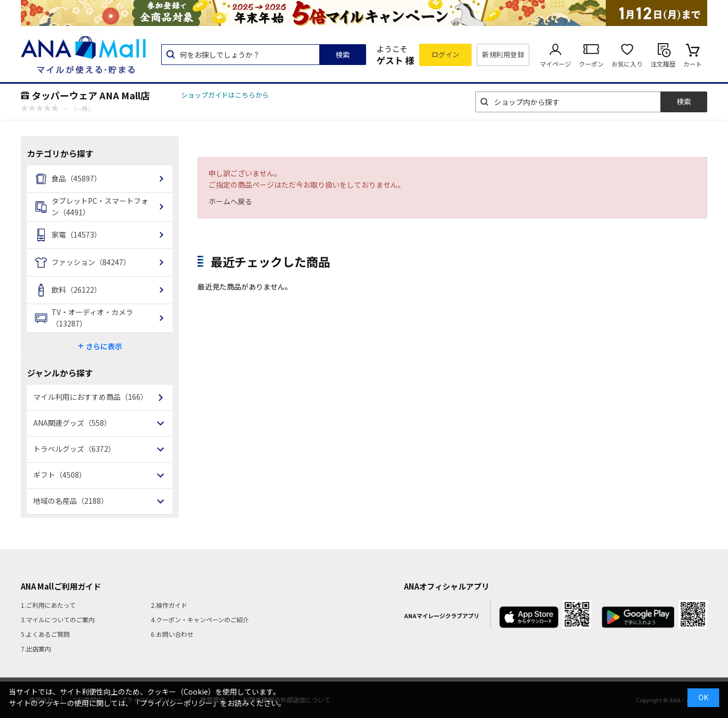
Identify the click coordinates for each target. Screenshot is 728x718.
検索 (342, 54)
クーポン (591, 63)
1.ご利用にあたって (48, 604)
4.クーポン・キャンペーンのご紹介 (200, 619)
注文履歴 (663, 63)
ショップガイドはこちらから (225, 95)
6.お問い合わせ (172, 634)
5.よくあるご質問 (45, 634)
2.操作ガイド (169, 604)
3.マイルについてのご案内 (58, 619)
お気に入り (627, 63)
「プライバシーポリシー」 (176, 703)
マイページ (555, 63)
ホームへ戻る (230, 201)
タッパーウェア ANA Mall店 (91, 95)
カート (692, 63)
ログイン (446, 54)
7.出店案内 (36, 648)
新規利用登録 (503, 54)
